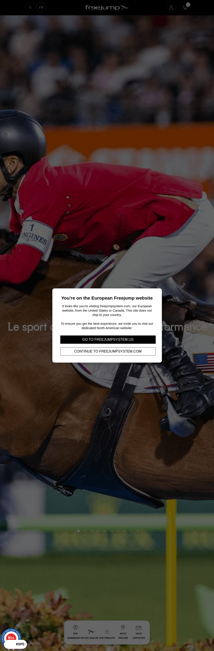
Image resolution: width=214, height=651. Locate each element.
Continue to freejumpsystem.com (108, 351)
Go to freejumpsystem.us (107, 339)
